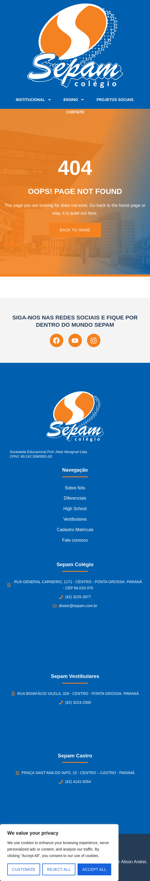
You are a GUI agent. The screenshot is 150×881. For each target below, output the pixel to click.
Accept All (94, 869)
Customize (24, 869)
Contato (75, 112)
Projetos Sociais (114, 99)
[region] (59, 852)
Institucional (33, 99)
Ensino (74, 99)
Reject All (59, 869)
